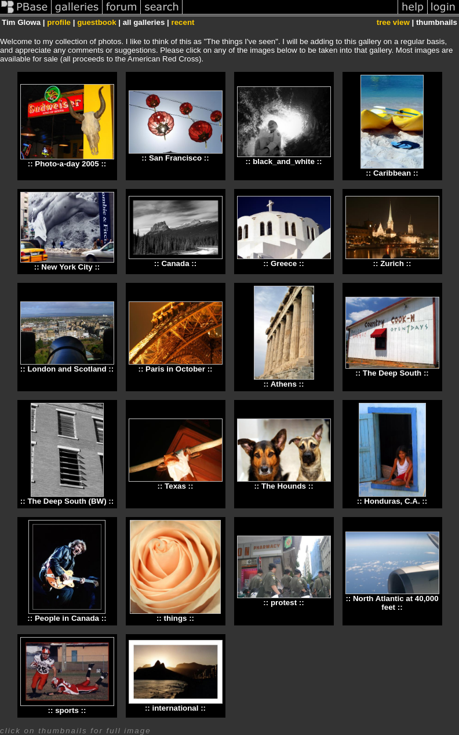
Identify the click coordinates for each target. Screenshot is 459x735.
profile (59, 22)
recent (182, 22)
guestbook (96, 22)
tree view (393, 22)
